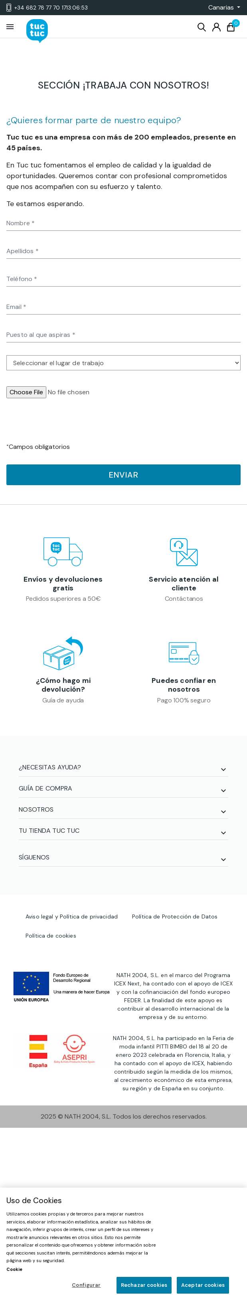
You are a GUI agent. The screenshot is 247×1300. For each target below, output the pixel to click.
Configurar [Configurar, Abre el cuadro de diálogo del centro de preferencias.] (86, 1285)
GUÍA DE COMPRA (45, 788)
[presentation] (67, 426)
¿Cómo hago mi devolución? (63, 685)
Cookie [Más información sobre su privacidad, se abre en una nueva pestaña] (14, 1269)
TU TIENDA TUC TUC (49, 830)
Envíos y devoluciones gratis (63, 583)
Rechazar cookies (144, 1285)
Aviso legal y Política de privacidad (72, 916)
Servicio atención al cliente (184, 583)
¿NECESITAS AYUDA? (50, 767)
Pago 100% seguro (183, 700)
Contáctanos (184, 598)
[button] (222, 7)
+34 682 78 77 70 (47, 8)
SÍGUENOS (34, 857)
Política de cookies (51, 935)
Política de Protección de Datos (174, 916)
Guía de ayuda (63, 700)
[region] (123, 1244)
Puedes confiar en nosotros (184, 685)
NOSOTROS (36, 809)
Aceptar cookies (203, 1285)
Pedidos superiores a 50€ (63, 598)
